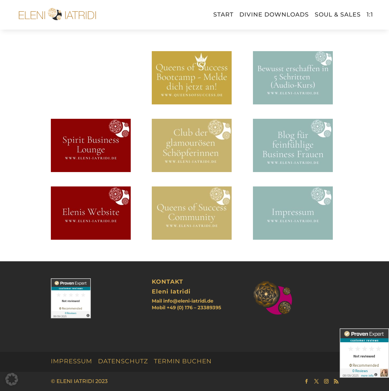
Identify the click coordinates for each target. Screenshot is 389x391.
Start (223, 14)
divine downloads (274, 14)
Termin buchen (183, 361)
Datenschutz (123, 361)
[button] (11, 379)
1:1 (370, 14)
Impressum (71, 361)
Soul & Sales (338, 14)
